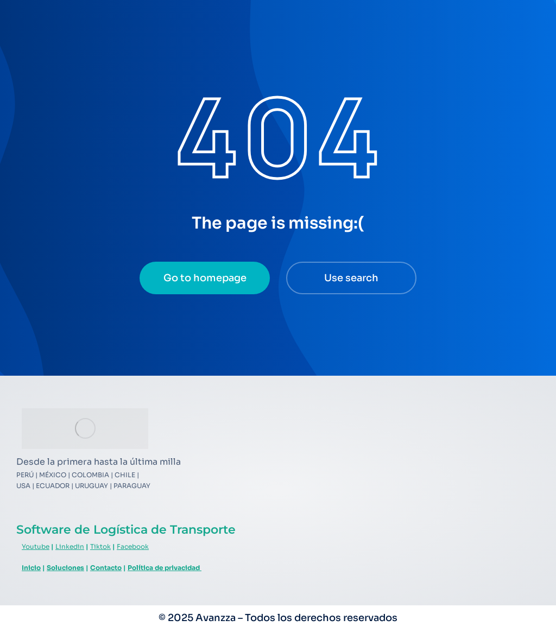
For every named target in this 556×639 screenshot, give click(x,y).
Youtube (35, 546)
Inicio (31, 568)
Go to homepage (205, 278)
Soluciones (65, 568)
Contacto (106, 568)
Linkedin (69, 546)
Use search (351, 278)
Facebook (133, 546)
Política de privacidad (164, 568)
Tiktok (100, 546)
